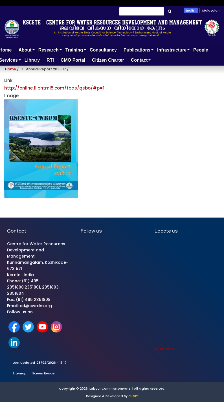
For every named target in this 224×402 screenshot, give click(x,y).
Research (50, 51)
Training (75, 51)
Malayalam (211, 10)
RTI (50, 60)
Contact (141, 61)
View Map (164, 349)
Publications (139, 51)
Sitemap (20, 373)
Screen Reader (44, 373)
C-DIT (133, 396)
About (26, 51)
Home (10, 69)
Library (32, 60)
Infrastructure (173, 51)
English (191, 10)
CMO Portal (73, 60)
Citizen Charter (108, 60)
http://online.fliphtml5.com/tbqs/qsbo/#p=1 (54, 88)
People (200, 50)
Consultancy (103, 50)
